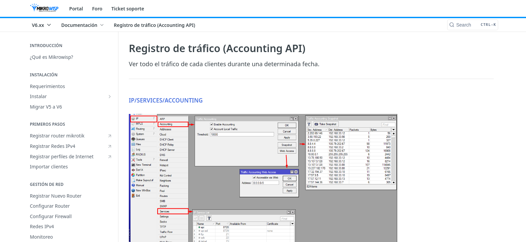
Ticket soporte (127, 8)
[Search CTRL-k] (473, 25)
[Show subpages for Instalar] (109, 96)
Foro (97, 8)
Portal (76, 8)
